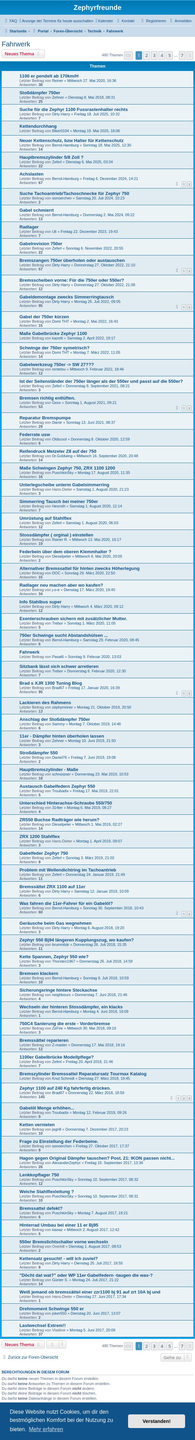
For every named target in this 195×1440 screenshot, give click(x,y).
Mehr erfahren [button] (46, 1429)
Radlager (29, 226)
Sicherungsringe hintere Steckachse (58, 990)
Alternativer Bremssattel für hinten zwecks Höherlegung (79, 568)
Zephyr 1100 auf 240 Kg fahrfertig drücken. (65, 1088)
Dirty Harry (61, 114)
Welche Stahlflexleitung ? (46, 1191)
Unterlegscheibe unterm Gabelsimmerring (64, 484)
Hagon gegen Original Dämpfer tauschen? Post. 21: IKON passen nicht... (97, 1158)
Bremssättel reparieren (44, 1040)
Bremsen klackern (38, 973)
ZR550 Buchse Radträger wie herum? (59, 819)
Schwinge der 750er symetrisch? (54, 347)
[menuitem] (10, 21)
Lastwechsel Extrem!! (42, 1325)
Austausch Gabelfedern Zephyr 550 (57, 786)
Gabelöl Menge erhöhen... (46, 1107)
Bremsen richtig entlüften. (47, 398)
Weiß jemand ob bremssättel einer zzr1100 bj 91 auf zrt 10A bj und (90, 1292)
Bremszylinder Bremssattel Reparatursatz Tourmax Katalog (83, 1073)
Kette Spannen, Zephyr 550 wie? (53, 956)
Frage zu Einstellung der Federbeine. (58, 1141)
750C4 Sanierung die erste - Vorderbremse (64, 1023)
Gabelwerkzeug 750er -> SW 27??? (56, 364)
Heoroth (58, 506)
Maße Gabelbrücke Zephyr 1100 (53, 333)
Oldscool (59, 439)
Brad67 (58, 688)
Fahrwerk (16, 44)
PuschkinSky (62, 473)
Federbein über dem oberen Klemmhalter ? (65, 551)
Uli (54, 231)
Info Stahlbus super (40, 601)
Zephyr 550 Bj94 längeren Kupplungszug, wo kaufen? (76, 939)
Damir (57, 422)
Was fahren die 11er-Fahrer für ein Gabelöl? (66, 903)
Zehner (58, 97)
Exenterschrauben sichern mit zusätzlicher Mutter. (73, 618)
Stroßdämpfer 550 (38, 752)
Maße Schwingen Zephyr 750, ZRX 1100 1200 (67, 468)
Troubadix (60, 791)
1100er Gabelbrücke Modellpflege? (56, 1057)
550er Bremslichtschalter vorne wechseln (63, 1241)
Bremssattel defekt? (40, 1208)
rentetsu (59, 369)
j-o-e (55, 590)
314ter (57, 808)
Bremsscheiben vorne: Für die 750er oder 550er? (71, 280)
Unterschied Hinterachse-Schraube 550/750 (65, 803)
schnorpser (61, 774)
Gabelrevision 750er (40, 243)
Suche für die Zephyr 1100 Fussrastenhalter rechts (73, 109)
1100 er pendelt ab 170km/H (49, 76)
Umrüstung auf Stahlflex (45, 518)
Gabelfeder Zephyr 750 (43, 853)
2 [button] (146, 55)
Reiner (57, 81)
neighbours (61, 995)
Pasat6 (58, 657)
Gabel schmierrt (36, 210)
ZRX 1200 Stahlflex (39, 836)
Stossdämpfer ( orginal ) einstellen (56, 534)
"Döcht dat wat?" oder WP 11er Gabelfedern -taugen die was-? (86, 1275)
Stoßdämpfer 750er (39, 92)
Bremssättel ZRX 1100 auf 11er (52, 886)
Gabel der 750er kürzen (44, 316)
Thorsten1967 (63, 961)
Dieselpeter (61, 556)
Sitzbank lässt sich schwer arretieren (59, 666)
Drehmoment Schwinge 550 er (51, 1308)
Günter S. (60, 1280)
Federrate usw (34, 434)
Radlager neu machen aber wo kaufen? (61, 585)
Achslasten (31, 174)
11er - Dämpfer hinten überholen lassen (61, 736)
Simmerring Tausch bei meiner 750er (58, 501)
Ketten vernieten (37, 1124)
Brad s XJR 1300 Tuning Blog (50, 683)
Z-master (59, 1045)
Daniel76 (59, 757)
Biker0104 (60, 131)
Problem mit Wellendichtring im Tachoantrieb (67, 869)
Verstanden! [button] (157, 1421)
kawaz (57, 1230)
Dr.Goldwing (62, 456)
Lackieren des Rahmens (45, 702)
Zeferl (56, 162)
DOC (56, 573)
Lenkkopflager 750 (39, 1174)
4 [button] (162, 55)
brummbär (60, 944)
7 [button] (182, 55)
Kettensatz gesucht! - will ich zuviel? (58, 1258)
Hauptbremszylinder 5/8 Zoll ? (51, 157)
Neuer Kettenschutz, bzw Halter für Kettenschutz (71, 140)
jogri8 (56, 1129)
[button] (128, 55)
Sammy (58, 724)
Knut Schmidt (63, 1078)
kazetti (57, 338)
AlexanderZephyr (66, 1163)
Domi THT (60, 321)
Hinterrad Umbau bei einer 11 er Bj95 (58, 1225)
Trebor (57, 623)
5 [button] (169, 55)
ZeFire (57, 1028)
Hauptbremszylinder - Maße (48, 769)
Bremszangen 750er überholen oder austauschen (72, 260)
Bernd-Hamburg (65, 145)
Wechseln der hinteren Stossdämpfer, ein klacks (71, 1006)
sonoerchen (62, 198)
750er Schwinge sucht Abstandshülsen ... (63, 635)
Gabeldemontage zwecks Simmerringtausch (66, 296)
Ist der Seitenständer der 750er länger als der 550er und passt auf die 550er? (101, 381)
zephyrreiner (62, 707)
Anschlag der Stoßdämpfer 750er (54, 719)
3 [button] (154, 55)
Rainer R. (60, 539)
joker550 (59, 1313)
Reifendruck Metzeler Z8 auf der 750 (57, 451)
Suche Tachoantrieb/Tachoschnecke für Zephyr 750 (74, 193)
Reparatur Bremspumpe (45, 417)
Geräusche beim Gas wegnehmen (55, 923)
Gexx (56, 403)
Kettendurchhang (38, 126)
